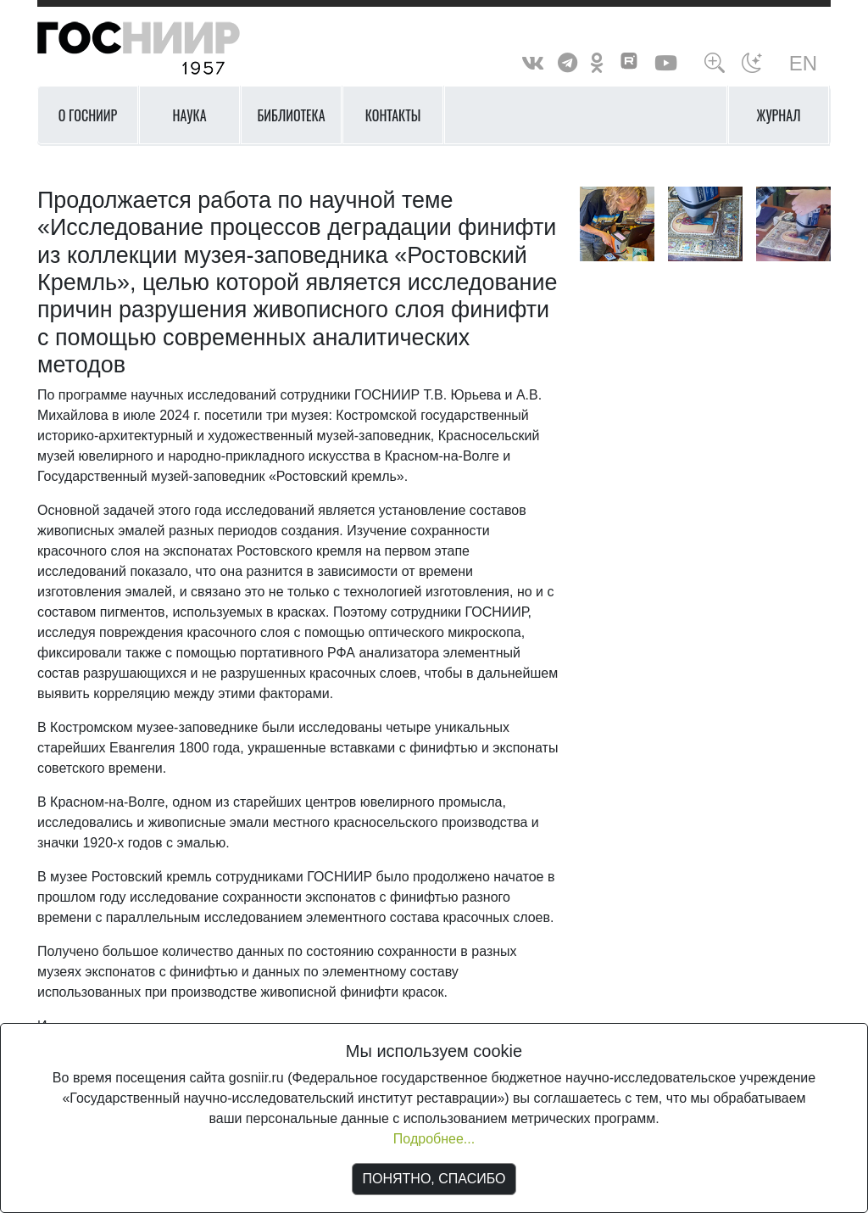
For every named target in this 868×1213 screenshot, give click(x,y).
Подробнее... (434, 1139)
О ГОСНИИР (88, 115)
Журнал (779, 115)
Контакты (393, 115)
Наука (189, 115)
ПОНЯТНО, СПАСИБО (434, 1178)
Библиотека (291, 115)
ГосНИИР (160, 49)
